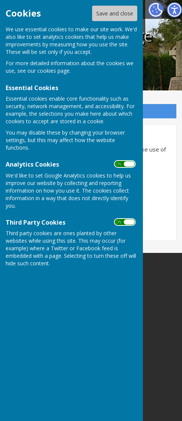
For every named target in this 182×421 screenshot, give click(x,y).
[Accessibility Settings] (174, 9)
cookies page (53, 70)
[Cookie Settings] (155, 9)
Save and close (114, 13)
